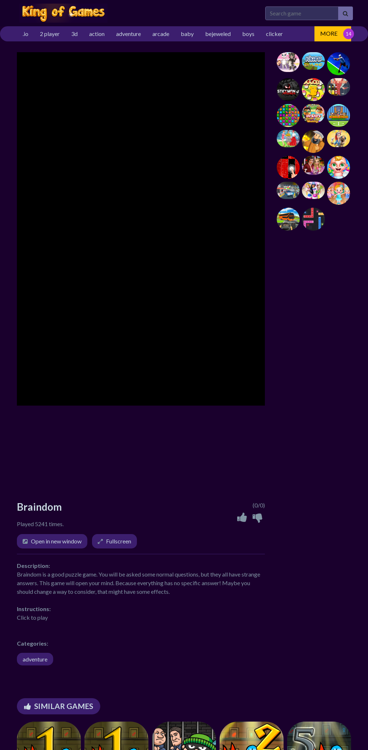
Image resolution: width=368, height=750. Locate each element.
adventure (35, 659)
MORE (328, 33)
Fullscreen (118, 541)
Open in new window (56, 541)
